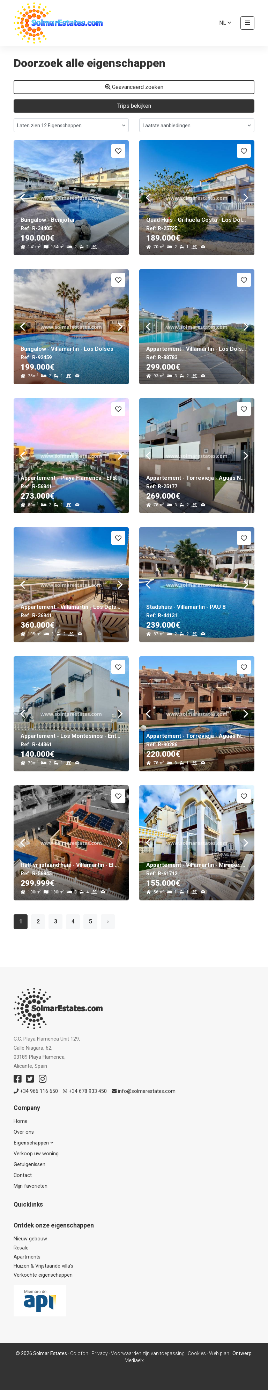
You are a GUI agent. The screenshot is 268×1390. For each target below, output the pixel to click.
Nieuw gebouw (30, 1239)
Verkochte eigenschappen (43, 1275)
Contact (23, 1175)
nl (225, 23)
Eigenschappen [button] (33, 1143)
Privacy (99, 1353)
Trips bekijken (134, 106)
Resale (21, 1248)
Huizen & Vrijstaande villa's (43, 1266)
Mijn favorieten (30, 1186)
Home (21, 1121)
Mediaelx (134, 1360)
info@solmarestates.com (144, 1091)
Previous (22, 197)
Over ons (24, 1132)
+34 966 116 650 (36, 1091)
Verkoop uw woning (36, 1154)
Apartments (27, 1257)
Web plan (219, 1353)
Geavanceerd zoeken (134, 87)
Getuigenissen (29, 1165)
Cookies (197, 1353)
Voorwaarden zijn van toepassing (148, 1353)
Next (120, 197)
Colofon (79, 1353)
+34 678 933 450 (85, 1091)
